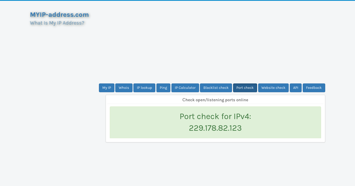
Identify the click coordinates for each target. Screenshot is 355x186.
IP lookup (144, 88)
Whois (124, 88)
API (295, 88)
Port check (245, 88)
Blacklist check (215, 88)
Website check (274, 88)
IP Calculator (185, 88)
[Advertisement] (215, 42)
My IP (106, 88)
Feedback (314, 88)
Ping (163, 88)
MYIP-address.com (59, 15)
